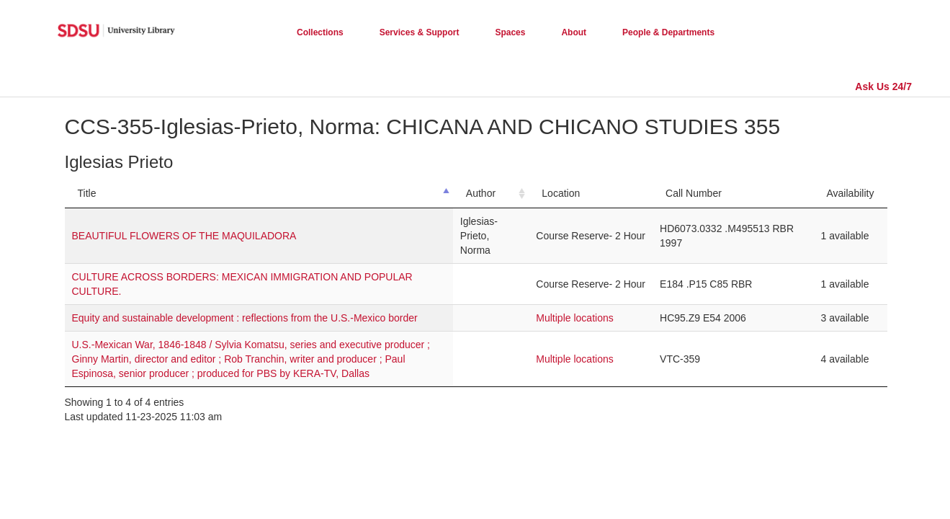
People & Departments (668, 32)
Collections (320, 32)
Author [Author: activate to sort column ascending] (481, 193)
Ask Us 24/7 (883, 86)
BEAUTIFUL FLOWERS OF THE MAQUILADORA (184, 235)
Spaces (510, 32)
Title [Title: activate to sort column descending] (87, 193)
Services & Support (420, 32)
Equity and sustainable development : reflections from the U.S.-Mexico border (245, 318)
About (573, 32)
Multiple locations (574, 318)
